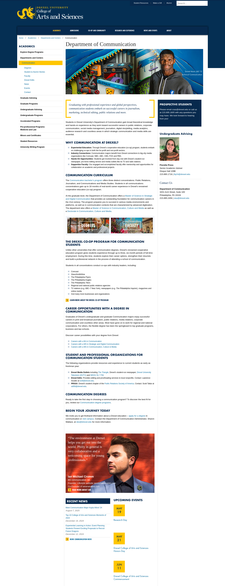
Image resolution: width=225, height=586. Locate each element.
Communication (28, 63)
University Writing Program (32, 147)
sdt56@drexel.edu (78, 386)
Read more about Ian (81, 489)
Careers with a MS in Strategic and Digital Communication (95, 344)
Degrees (27, 68)
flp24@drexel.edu (182, 174)
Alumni (172, 3)
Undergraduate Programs (31, 115)
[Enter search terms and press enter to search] (194, 3)
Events (27, 88)
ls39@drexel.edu (87, 381)
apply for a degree (137, 416)
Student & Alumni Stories (34, 72)
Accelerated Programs (30, 121)
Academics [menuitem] (57, 30)
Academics (32, 38)
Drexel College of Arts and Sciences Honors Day (131, 549)
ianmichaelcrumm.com (105, 483)
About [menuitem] (169, 30)
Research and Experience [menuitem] (124, 30)
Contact (27, 92)
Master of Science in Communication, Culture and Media (118, 208)
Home (21, 38)
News (26, 84)
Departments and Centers (50, 38)
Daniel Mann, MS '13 (193, 71)
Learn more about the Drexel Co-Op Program (89, 300)
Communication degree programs (95, 402)
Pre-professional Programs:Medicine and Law (32, 128)
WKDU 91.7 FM (96, 375)
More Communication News (81, 539)
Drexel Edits (29, 80)
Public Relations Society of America (119, 383)
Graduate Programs (29, 104)
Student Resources (144, 3)
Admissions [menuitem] (74, 30)
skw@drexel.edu (84, 422)
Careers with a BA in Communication (86, 341)
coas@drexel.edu (180, 109)
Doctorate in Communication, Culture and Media (89, 211)
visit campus (88, 419)
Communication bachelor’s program (85, 180)
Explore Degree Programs (31, 52)
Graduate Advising (28, 98)
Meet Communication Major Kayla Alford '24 (84, 508)
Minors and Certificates (30, 135)
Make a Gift (160, 3)
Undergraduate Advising (31, 109)
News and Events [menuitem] (150, 30)
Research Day (120, 519)
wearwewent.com (91, 486)
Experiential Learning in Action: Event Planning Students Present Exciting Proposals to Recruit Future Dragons (85, 528)
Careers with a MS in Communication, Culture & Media (94, 347)
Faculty (27, 76)
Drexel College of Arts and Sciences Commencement (131, 577)
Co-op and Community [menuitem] (97, 30)
